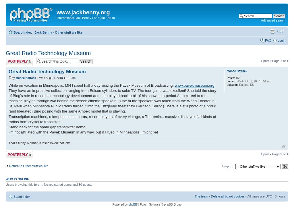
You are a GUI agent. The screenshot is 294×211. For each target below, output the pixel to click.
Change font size (281, 31)
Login (281, 40)
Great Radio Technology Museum (48, 53)
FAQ (268, 40)
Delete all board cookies (228, 196)
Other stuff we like (68, 32)
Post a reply (19, 61)
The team (201, 196)
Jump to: (227, 166)
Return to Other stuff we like (28, 166)
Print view (272, 31)
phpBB (132, 204)
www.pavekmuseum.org (194, 85)
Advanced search (273, 20)
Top (283, 146)
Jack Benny (43, 32)
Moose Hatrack (26, 78)
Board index (22, 32)
